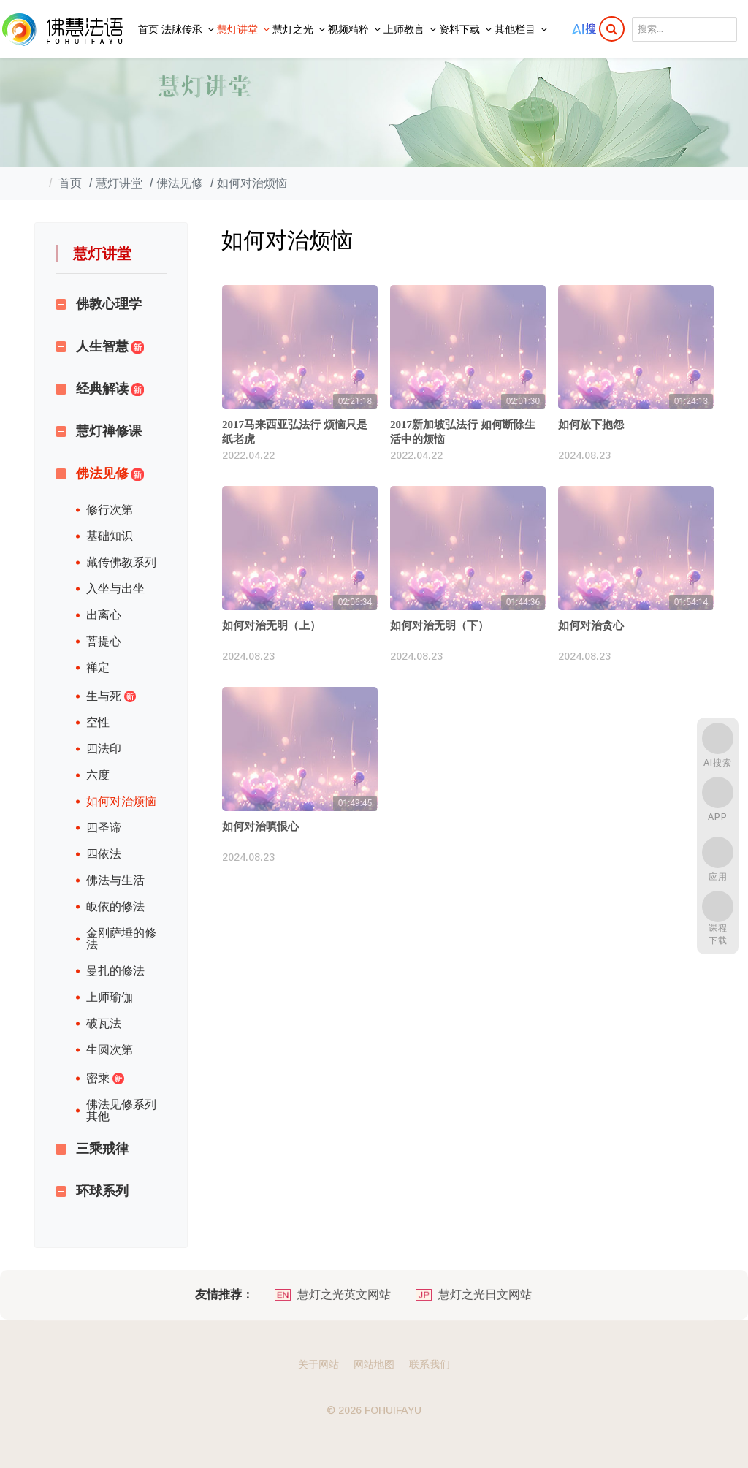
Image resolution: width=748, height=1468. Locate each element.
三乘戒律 (102, 1148)
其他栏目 (515, 29)
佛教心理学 (109, 304)
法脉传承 (181, 29)
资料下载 (459, 29)
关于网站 (318, 1364)
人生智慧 (102, 346)
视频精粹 (348, 29)
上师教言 (403, 29)
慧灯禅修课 (109, 431)
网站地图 (374, 1364)
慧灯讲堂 (237, 29)
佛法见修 (102, 473)
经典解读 (102, 388)
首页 (148, 29)
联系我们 (429, 1364)
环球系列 (102, 1191)
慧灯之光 (292, 29)
